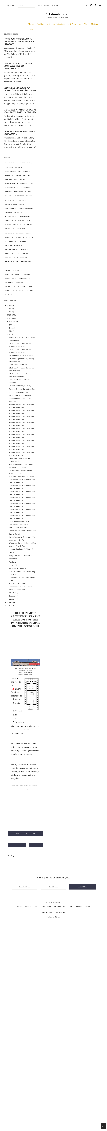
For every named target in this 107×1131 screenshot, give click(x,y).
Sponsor (27, 274)
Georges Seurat (19, 229)
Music (7, 253)
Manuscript (13, 241)
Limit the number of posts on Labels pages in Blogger (20, 111)
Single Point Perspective (19, 392)
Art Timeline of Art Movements (21, 355)
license (36, 789)
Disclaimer (55, 6)
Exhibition (9, 220)
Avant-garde (10, 183)
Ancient (22, 163)
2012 (9, 315)
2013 (9, 312)
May (11, 331)
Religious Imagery (12, 262)
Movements (25, 249)
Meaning (23, 241)
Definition (13, 200)
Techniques (20, 282)
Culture (29, 196)
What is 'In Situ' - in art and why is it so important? (18, 66)
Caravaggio (25, 187)
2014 (9, 308)
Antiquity (9, 167)
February (13, 596)
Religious (23, 257)
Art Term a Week (11, 179)
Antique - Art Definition (19, 527)
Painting (25, 253)
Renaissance (26, 262)
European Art (25, 216)
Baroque (23, 183)
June (11, 328)
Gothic (29, 233)
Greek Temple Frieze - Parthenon (22, 530)
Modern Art (19, 245)
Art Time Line (74, 24)
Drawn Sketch (14, 534)
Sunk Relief (13, 565)
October (12, 321)
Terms (30, 286)
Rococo (31, 266)
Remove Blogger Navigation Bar (22, 389)
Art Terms (13, 558)
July (11, 324)
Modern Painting (11, 249)
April (11, 334)
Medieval (8, 245)
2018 (9, 305)
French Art (17, 224)
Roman (7, 270)
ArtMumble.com (57, 14)
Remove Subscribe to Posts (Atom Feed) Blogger (20, 89)
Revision (8, 266)
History (94, 24)
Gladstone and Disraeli (14, 233)
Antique (30, 163)
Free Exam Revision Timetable (21, 476)
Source (31, 789)
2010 (9, 605)
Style (14, 278)
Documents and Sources (14, 204)
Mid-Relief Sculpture (17, 583)
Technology (10, 286)
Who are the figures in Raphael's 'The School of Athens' (19, 41)
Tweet (17, 833)
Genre (29, 224)
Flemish (8, 224)
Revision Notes (19, 266)
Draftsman (13, 552)
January (12, 599)
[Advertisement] (25, 643)
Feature (21, 220)
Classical (9, 196)
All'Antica (12, 163)
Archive (40, 24)
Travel (31, 29)
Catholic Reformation (14, 191)
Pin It (34, 833)
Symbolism (23, 278)
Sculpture (9, 274)
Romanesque (17, 270)
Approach (19, 167)
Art (48, 24)
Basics (32, 183)
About (39, 6)
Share (26, 833)
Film (86, 24)
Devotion (23, 200)
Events (46, 6)
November (13, 318)
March (12, 593)
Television (21, 286)
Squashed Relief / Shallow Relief (22, 549)
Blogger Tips (10, 187)
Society (18, 274)
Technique (9, 282)
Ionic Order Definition (18, 364)
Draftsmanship (11, 208)
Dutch (16, 212)
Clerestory (19, 196)
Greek (7, 237)
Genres (7, 229)
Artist (22, 179)
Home (31, 24)
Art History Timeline (13, 175)
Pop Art (8, 257)
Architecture (59, 24)
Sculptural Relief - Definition (21, 555)
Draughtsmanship (26, 208)
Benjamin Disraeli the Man (20, 395)
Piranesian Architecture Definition (19, 132)
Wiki (32, 290)
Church (28, 191)
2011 (9, 602)
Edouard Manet (11, 216)
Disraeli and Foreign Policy (20, 386)
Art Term (26, 175)
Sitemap (57, 917)
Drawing (8, 212)
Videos (21, 290)
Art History (27, 171)
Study (7, 278)
